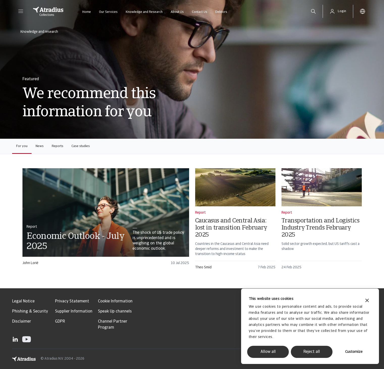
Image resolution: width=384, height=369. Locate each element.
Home (86, 12)
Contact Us (199, 12)
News (40, 146)
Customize (354, 352)
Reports (57, 146)
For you (22, 146)
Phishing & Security (30, 311)
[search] (313, 11)
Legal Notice (23, 301)
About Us (177, 12)
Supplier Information (73, 311)
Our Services (108, 12)
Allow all (268, 352)
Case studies (80, 146)
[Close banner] (367, 301)
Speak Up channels (115, 311)
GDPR (60, 322)
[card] (105, 219)
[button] (20, 11)
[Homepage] (48, 11)
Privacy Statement (72, 301)
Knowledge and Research (144, 12)
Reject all (311, 352)
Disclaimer (21, 322)
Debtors (221, 12)
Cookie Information (115, 301)
